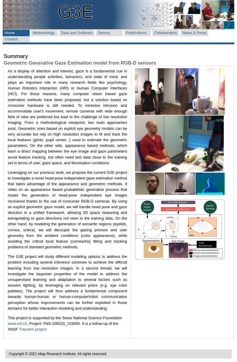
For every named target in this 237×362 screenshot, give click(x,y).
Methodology (43, 33)
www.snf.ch (17, 323)
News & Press (194, 33)
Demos (104, 33)
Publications (136, 33)
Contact (11, 39)
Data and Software (77, 33)
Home (9, 33)
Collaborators (165, 33)
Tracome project (32, 329)
